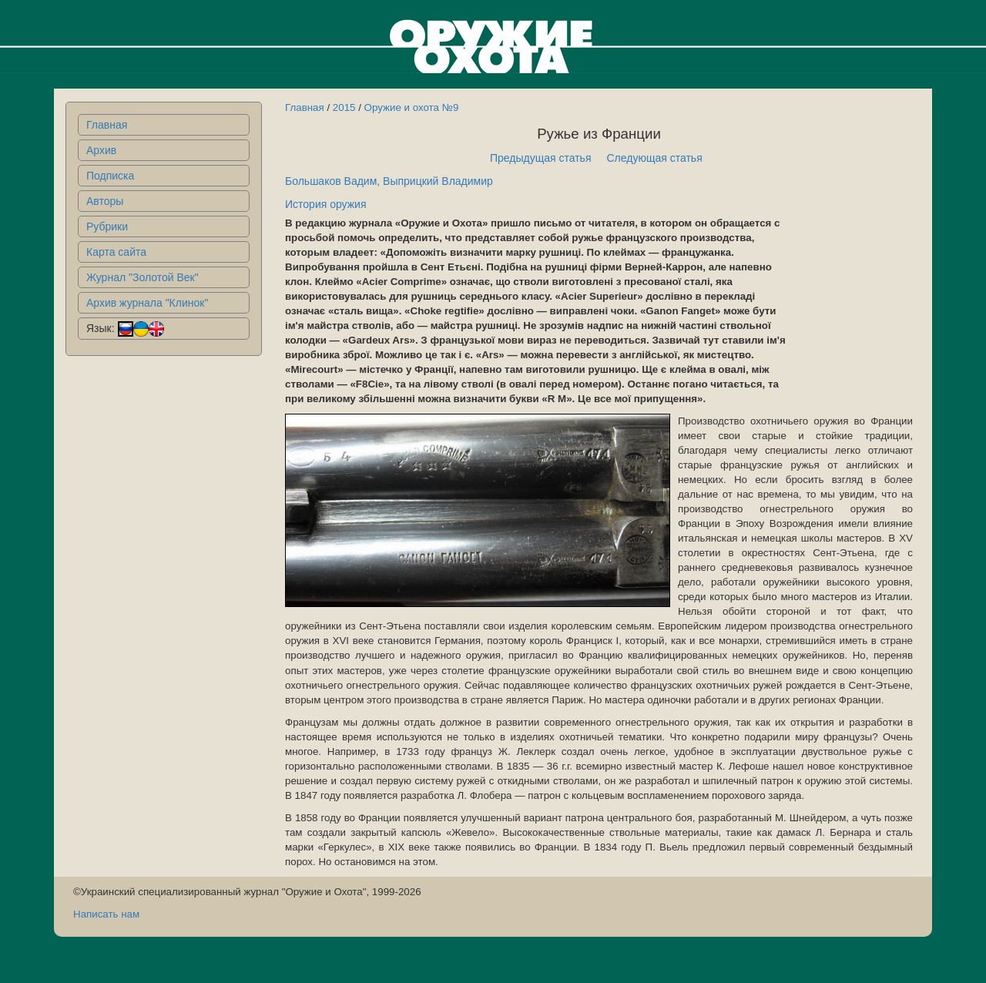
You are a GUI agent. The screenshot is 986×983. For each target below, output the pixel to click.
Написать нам (106, 914)
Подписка (110, 175)
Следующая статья (655, 158)
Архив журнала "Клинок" (147, 303)
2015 (344, 107)
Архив (101, 150)
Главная (106, 125)
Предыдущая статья (541, 158)
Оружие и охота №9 (411, 107)
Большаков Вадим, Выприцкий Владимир (389, 181)
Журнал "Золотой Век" (142, 277)
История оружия (326, 204)
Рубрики (107, 226)
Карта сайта (116, 252)
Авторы (104, 201)
